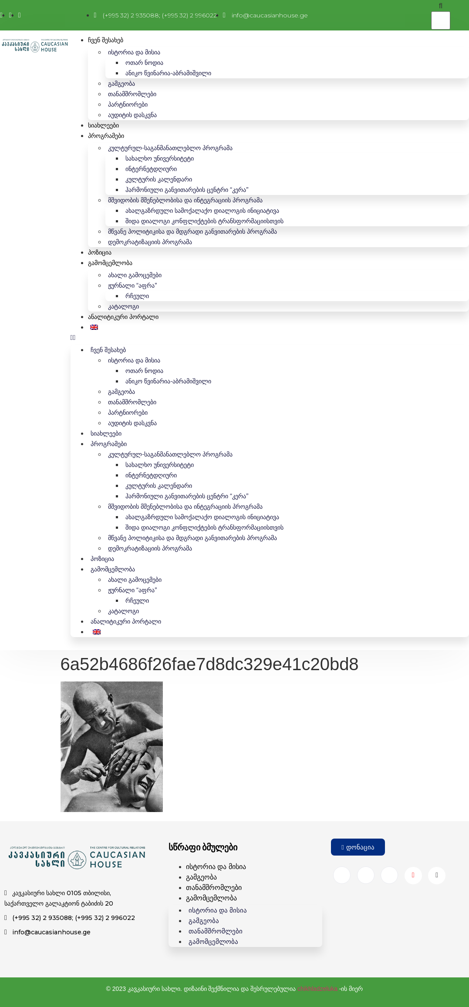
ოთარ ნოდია (144, 63)
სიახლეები (103, 125)
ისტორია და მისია (134, 52)
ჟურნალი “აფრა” (132, 285)
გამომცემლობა (110, 263)
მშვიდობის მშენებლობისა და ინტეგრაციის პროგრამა (185, 200)
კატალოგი (123, 306)
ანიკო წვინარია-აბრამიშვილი (168, 73)
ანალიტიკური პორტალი (123, 317)
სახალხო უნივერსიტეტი (159, 158)
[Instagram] (366, 875)
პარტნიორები (128, 104)
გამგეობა (121, 83)
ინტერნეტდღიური (151, 169)
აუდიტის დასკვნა (132, 115)
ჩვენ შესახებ (105, 40)
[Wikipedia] (436, 875)
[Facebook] (342, 875)
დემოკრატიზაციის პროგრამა (150, 242)
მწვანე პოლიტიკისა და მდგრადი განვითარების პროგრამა (192, 231)
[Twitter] (389, 875)
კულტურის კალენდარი (158, 179)
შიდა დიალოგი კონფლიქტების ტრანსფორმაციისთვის (204, 221)
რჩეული (137, 296)
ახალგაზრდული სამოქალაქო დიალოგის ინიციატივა (202, 211)
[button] (270, 337)
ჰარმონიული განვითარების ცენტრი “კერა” (187, 190)
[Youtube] (413, 875)
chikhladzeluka (317, 988)
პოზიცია (99, 252)
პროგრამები (106, 136)
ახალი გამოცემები (135, 275)
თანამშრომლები (132, 94)
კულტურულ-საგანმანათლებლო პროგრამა (170, 148)
